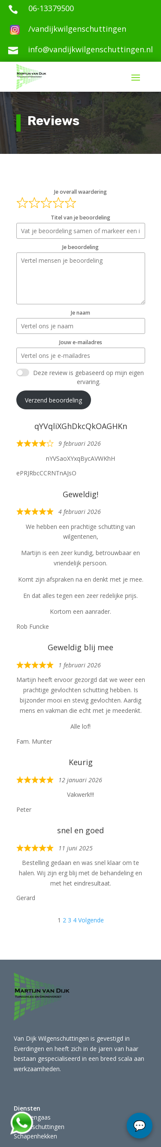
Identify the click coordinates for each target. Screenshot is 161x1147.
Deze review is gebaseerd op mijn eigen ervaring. (88, 377)
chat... (139, 1125)
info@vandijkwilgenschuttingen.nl (90, 49)
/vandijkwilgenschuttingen (77, 29)
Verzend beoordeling (53, 400)
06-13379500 (51, 8)
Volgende (91, 920)
